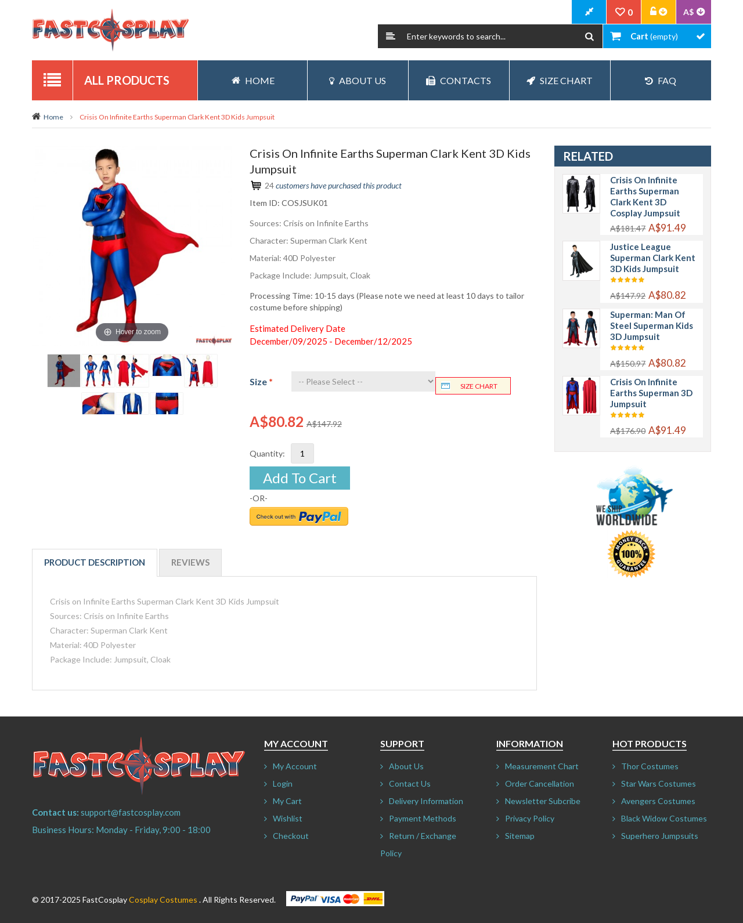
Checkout (291, 836)
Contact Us (410, 783)
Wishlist (287, 818)
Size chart (478, 386)
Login (283, 783)
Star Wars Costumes (658, 783)
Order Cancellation (539, 783)
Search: (390, 36)
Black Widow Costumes (664, 818)
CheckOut (589, 12)
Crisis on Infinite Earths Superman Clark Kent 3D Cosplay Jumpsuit (645, 196)
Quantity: (267, 453)
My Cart (287, 801)
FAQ (660, 80)
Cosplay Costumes (163, 899)
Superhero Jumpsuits (659, 836)
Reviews (190, 562)
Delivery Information (426, 801)
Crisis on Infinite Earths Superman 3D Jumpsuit (651, 393)
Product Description (94, 562)
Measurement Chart (542, 766)
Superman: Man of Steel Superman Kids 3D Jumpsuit (651, 325)
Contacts (458, 80)
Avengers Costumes (658, 801)
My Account (295, 766)
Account (658, 12)
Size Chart (559, 80)
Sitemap (520, 836)
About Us (357, 80)
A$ (688, 12)
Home (53, 117)
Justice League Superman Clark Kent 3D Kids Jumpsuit (652, 257)
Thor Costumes (650, 766)
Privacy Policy (529, 818)
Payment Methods (422, 818)
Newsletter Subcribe (542, 801)
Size (261, 381)
